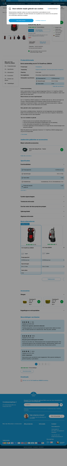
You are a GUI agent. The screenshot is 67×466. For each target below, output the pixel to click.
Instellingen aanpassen (40, 20)
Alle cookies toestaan (20, 20)
